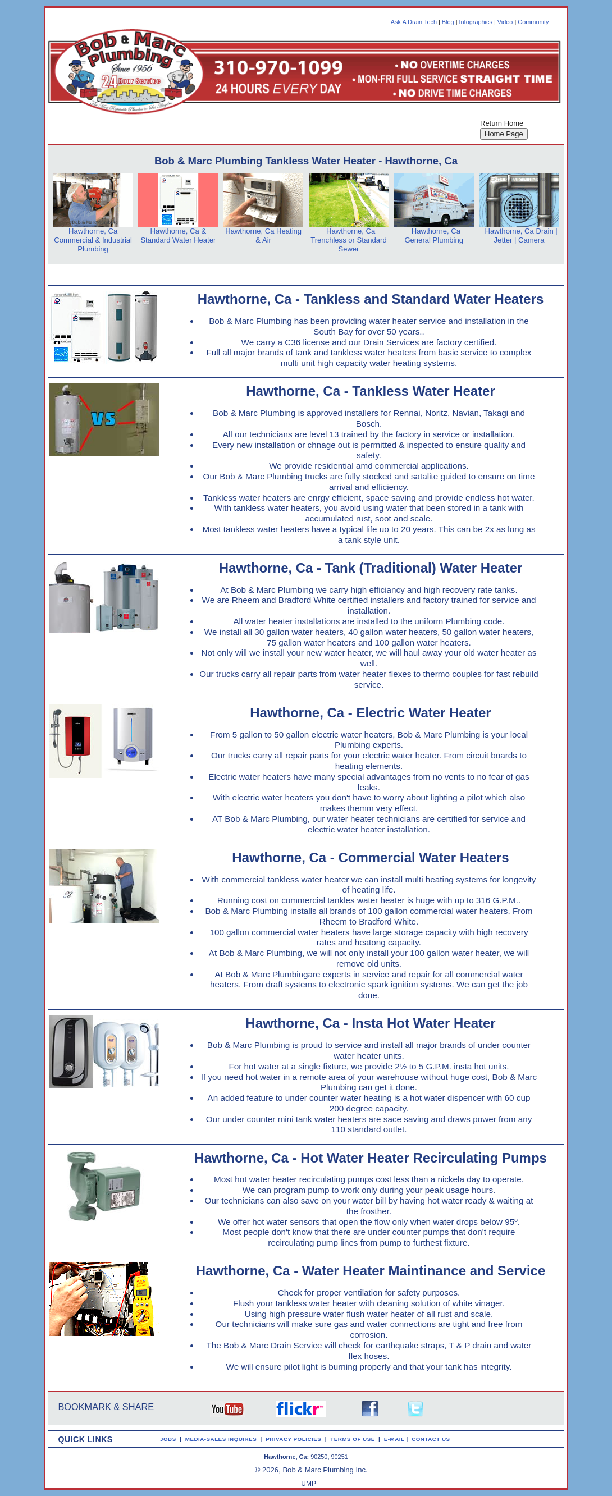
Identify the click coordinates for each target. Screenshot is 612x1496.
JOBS (168, 1439)
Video (505, 22)
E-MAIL (395, 1439)
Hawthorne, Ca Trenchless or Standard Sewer (348, 240)
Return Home (501, 123)
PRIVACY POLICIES (295, 1439)
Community (533, 22)
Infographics (475, 22)
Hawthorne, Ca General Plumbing (433, 235)
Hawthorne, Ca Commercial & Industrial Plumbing (93, 240)
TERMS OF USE (354, 1439)
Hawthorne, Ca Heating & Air (263, 235)
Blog (448, 22)
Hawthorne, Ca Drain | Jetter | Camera (521, 235)
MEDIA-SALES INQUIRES (223, 1439)
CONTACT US (433, 1439)
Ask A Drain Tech (414, 22)
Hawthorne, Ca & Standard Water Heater (178, 235)
